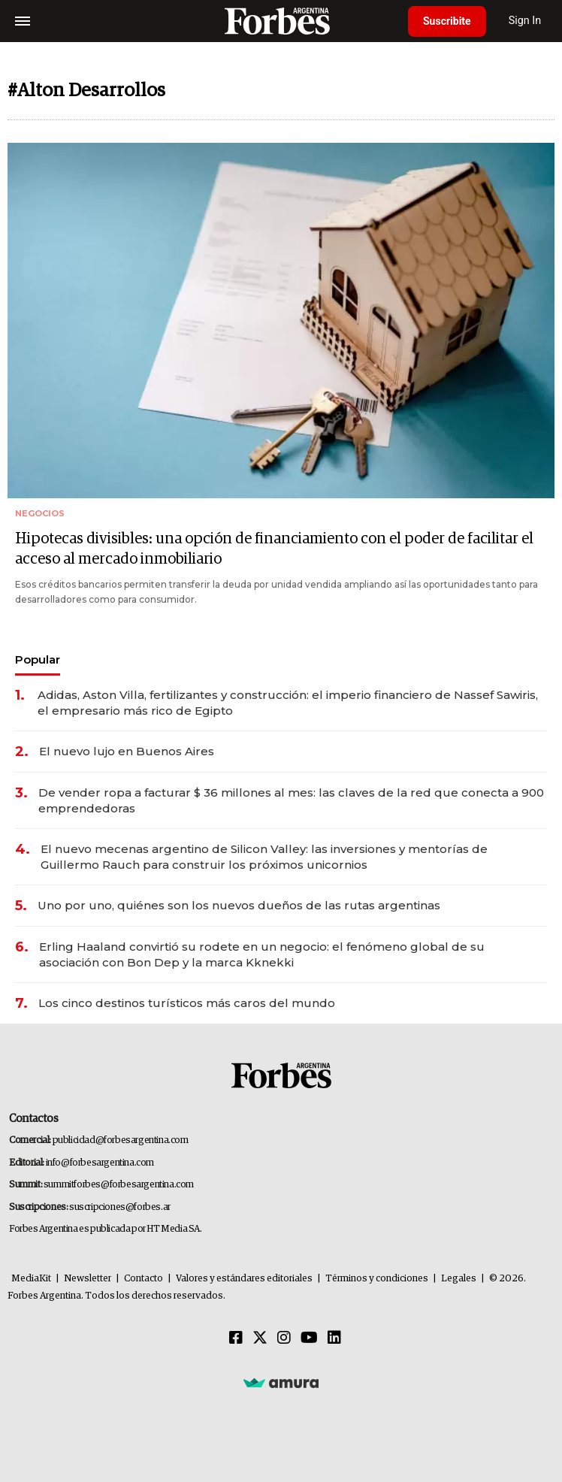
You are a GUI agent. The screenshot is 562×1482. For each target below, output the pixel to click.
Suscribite (447, 21)
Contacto (143, 1279)
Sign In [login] (525, 20)
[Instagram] (284, 1338)
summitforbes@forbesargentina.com (119, 1185)
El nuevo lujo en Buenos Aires (126, 751)
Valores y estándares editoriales (244, 1279)
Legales (458, 1279)
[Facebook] (236, 1338)
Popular (37, 659)
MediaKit (31, 1279)
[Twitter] (259, 1338)
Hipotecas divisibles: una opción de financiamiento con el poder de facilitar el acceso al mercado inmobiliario (274, 549)
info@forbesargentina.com (100, 1163)
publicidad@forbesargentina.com (121, 1140)
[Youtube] (309, 1338)
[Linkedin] (334, 1338)
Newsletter (87, 1279)
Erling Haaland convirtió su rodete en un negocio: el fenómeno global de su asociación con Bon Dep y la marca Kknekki (262, 954)
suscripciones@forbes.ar (120, 1207)
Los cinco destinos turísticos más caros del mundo (186, 1003)
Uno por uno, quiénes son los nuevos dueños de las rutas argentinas (239, 905)
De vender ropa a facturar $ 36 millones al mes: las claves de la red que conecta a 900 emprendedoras (291, 800)
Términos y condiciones (376, 1279)
